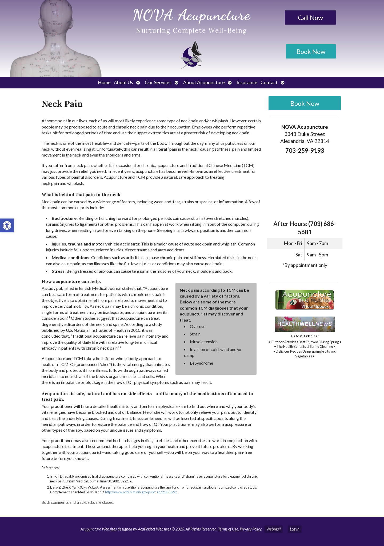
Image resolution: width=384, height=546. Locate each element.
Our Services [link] (158, 82)
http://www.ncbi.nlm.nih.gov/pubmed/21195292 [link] (141, 492)
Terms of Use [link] (228, 529)
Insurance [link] (247, 82)
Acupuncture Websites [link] (99, 529)
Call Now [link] (310, 17)
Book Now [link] (311, 51)
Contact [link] (269, 82)
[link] (7, 225)
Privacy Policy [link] (250, 529)
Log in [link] (294, 529)
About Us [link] (123, 82)
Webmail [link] (273, 529)
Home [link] (104, 82)
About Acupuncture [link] (204, 82)
